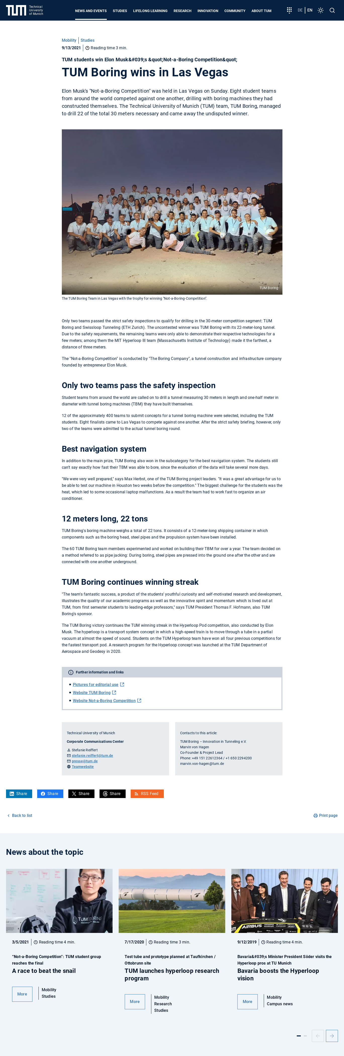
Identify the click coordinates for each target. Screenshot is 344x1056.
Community (234, 11)
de (300, 10)
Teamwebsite (83, 767)
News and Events (91, 11)
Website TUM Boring (92, 692)
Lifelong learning (150, 11)
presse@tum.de (85, 761)
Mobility (69, 40)
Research (182, 11)
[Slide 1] (299, 1035)
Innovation (208, 11)
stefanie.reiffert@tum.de (92, 756)
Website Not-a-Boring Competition (104, 700)
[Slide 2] (305, 1035)
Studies (120, 11)
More (22, 994)
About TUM (261, 11)
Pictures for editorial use (96, 684)
